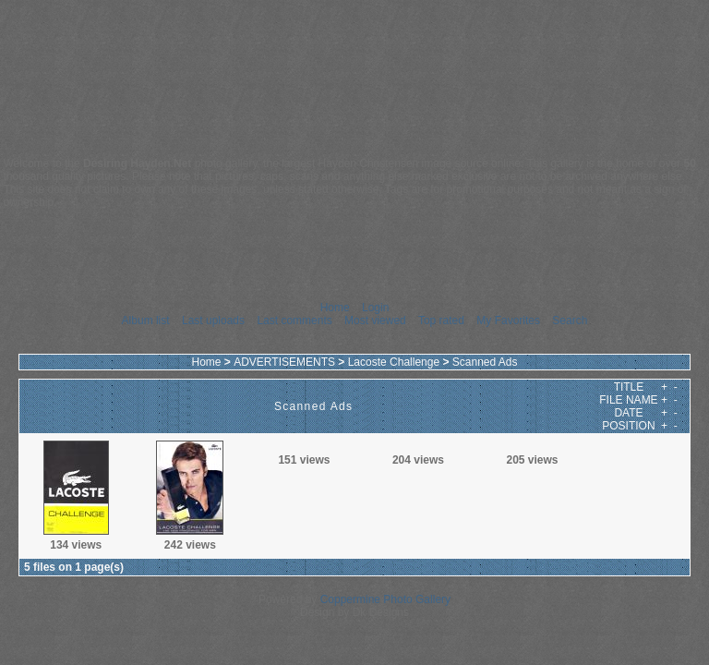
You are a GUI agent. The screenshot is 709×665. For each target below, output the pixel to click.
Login (375, 307)
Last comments (294, 320)
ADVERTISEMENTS (284, 362)
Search (569, 320)
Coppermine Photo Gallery (385, 599)
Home (335, 307)
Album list (146, 320)
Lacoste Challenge (393, 362)
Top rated (441, 320)
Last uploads (213, 320)
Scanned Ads (485, 362)
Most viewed (375, 320)
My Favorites (508, 320)
